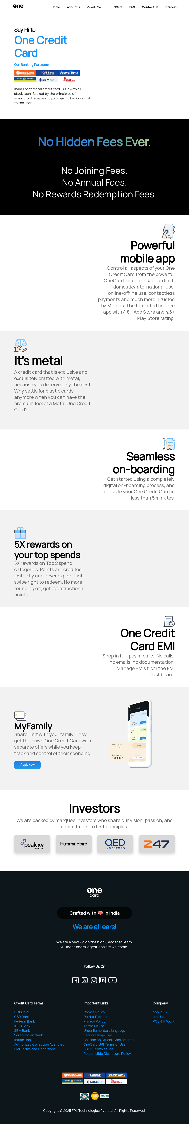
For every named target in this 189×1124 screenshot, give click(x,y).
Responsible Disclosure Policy (107, 1053)
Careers (171, 7)
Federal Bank (24, 1021)
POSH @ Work (163, 1021)
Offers (118, 7)
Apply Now (27, 765)
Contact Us (150, 7)
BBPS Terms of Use (98, 1049)
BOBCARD (22, 1012)
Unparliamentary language (104, 1030)
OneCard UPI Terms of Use (104, 1044)
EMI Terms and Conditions (35, 1049)
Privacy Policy (94, 1021)
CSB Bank (22, 1016)
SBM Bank (22, 1030)
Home (56, 7)
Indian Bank (23, 1039)
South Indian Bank (28, 1035)
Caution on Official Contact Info (108, 1039)
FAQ (132, 7)
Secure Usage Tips (98, 1035)
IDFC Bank (22, 1026)
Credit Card (95, 7)
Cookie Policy (94, 1012)
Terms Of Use (94, 1026)
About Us (73, 7)
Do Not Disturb (95, 1016)
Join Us (158, 1016)
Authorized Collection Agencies (39, 1044)
